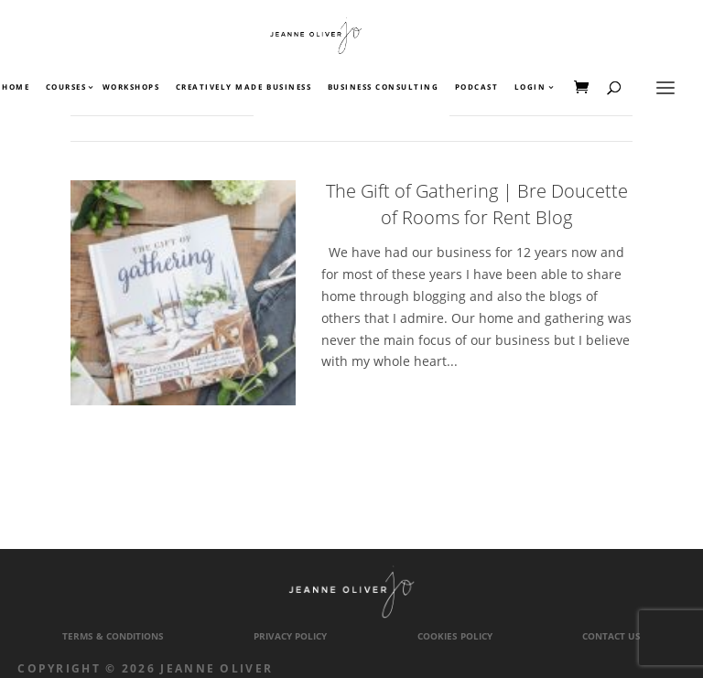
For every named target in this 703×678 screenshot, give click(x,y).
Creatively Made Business (243, 87)
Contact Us (611, 636)
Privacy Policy (290, 636)
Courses (65, 87)
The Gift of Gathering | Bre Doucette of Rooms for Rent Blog (477, 204)
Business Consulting (383, 87)
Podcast (477, 87)
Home (15, 87)
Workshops (131, 87)
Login (530, 87)
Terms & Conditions (113, 636)
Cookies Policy (454, 636)
